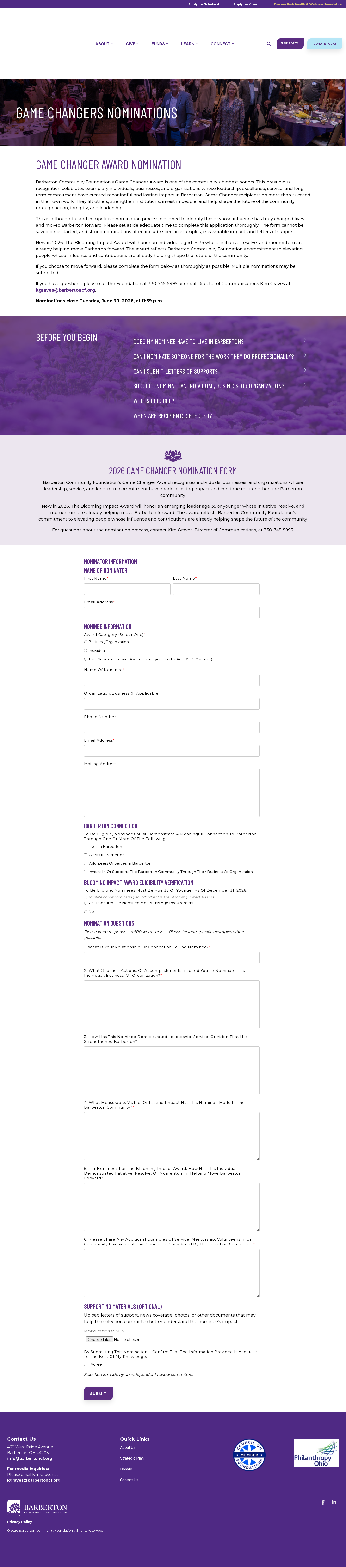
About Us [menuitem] (128, 1447)
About (104, 21)
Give (132, 21)
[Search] (269, 22)
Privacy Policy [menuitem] (19, 1521)
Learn (189, 21)
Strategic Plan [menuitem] (132, 1458)
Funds (160, 21)
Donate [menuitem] (126, 1469)
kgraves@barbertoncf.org (65, 290)
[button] (324, 1502)
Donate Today (324, 22)
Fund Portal (290, 21)
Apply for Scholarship (205, 4)
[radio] (172, 642)
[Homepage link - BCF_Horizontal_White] (37, 1513)
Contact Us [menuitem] (129, 1480)
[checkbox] (172, 650)
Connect (222, 21)
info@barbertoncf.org (29, 1458)
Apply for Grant (246, 4)
